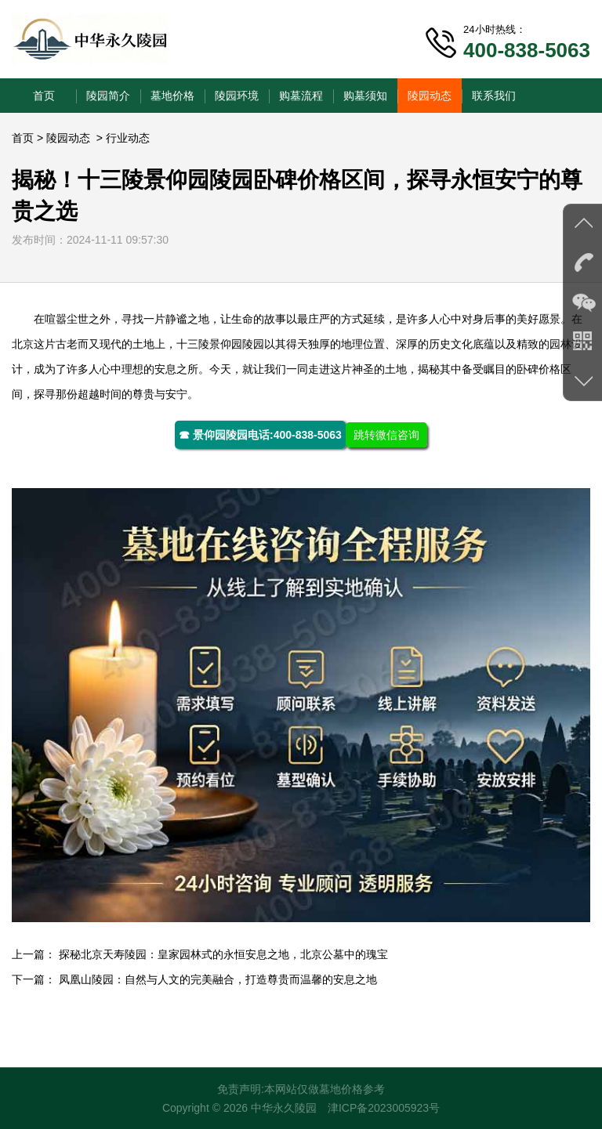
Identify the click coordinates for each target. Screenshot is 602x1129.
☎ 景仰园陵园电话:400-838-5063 (260, 435)
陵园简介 (108, 95)
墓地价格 (172, 95)
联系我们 (494, 95)
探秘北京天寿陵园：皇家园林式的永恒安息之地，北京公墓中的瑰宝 (223, 954)
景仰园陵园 (236, 344)
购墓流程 (301, 95)
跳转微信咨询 (386, 435)
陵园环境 (237, 95)
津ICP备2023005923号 (384, 1108)
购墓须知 (365, 95)
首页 (44, 95)
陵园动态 (430, 95)
